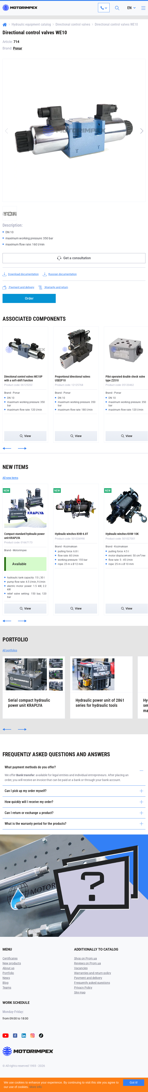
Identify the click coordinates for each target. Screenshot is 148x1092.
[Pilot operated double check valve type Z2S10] (127, 349)
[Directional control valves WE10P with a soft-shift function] (25, 349)
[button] (141, 130)
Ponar (17, 48)
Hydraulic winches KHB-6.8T (71, 534)
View (25, 436)
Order (29, 298)
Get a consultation (74, 258)
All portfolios (10, 650)
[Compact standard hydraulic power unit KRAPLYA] (25, 506)
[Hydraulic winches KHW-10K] (127, 506)
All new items (10, 478)
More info (35, 1087)
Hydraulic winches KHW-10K (122, 534)
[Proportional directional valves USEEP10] (76, 349)
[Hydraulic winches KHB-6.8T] (76, 506)
